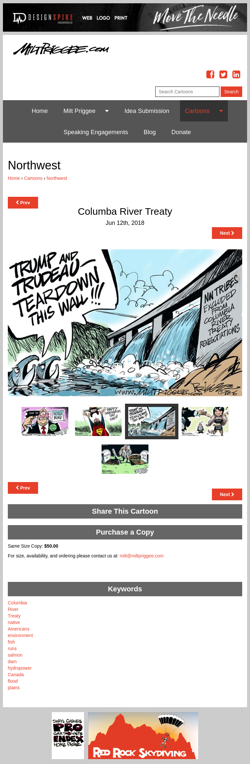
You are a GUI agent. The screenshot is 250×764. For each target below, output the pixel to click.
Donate (181, 132)
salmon (15, 655)
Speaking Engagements (95, 132)
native (14, 622)
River (13, 609)
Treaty (14, 615)
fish (11, 642)
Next (227, 233)
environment (20, 635)
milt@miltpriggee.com (142, 555)
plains (14, 687)
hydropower (20, 668)
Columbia (17, 602)
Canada (16, 674)
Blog (150, 132)
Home (40, 110)
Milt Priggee (79, 110)
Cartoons (197, 110)
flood (13, 681)
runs (12, 648)
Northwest (57, 178)
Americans (18, 628)
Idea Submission (146, 110)
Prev (23, 202)
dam (12, 661)
